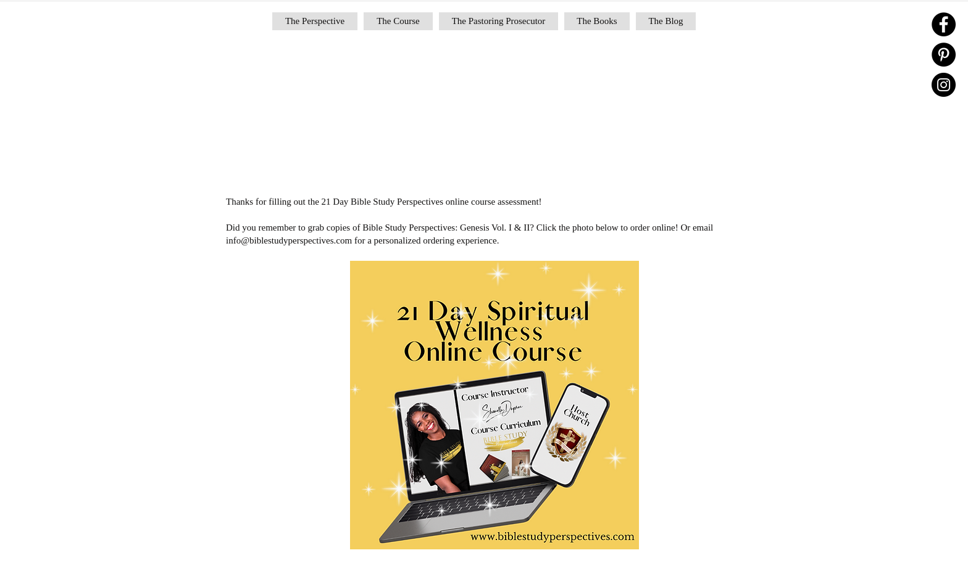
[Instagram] (944, 85)
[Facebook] (944, 24)
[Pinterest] (944, 55)
